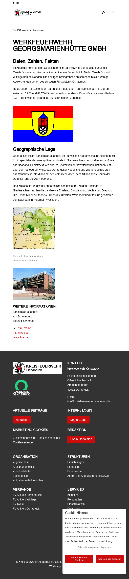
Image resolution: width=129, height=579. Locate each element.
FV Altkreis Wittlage (24, 499)
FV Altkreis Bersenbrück (27, 495)
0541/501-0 (24, 328)
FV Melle (18, 504)
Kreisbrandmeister (24, 467)
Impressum (106, 547)
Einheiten (73, 467)
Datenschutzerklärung (88, 547)
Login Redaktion (81, 439)
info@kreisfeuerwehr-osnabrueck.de (89, 401)
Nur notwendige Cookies (79, 559)
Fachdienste (20, 476)
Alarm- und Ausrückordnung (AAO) (88, 476)
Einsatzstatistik (76, 504)
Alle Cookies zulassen (109, 559)
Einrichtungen (75, 462)
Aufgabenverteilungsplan (28, 480)
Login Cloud (78, 419)
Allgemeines (20, 462)
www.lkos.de (20, 337)
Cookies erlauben (23, 442)
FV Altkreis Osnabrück (26, 509)
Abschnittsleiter (22, 471)
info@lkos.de (21, 333)
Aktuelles (22, 419)
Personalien (74, 499)
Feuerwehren (75, 471)
